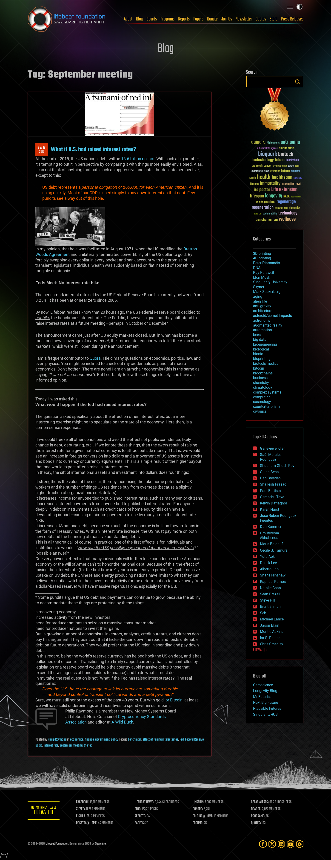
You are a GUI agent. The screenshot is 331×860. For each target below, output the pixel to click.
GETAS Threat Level (43, 811)
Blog (139, 19)
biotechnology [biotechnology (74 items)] (263, 160)
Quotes (261, 19)
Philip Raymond (57, 740)
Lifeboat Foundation (57, 843)
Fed (182, 740)
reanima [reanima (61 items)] (269, 202)
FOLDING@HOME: (203, 816)
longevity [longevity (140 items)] (273, 196)
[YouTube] (290, 844)
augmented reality (267, 325)
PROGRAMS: (258, 816)
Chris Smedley (271, 644)
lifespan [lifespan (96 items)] (257, 196)
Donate (212, 19)
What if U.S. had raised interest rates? (93, 149)
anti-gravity (262, 306)
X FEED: (80, 809)
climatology (262, 387)
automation (262, 330)
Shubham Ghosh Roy (277, 465)
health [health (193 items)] (264, 177)
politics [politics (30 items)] (259, 202)
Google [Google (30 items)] (252, 178)
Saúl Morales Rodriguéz (270, 457)
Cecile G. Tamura (274, 550)
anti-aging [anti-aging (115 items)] (290, 142)
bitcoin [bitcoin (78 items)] (280, 160)
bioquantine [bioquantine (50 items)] (286, 148)
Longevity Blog (265, 691)
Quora (95, 358)
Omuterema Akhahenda (269, 535)
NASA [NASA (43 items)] (286, 197)
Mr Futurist (262, 697)
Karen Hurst (269, 509)
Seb (263, 613)
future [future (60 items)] (285, 171)
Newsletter (244, 19)
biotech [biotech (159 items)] (285, 154)
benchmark (134, 740)
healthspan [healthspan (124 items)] (282, 177)
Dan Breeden (270, 478)
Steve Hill (267, 600)
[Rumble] (299, 844)
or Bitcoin (174, 700)
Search (297, 81)
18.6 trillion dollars (137, 158)
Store (273, 19)
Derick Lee (268, 563)
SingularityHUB (265, 714)
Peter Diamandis (266, 263)
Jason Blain (269, 625)
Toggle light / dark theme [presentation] (299, 7)
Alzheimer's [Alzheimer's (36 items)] (273, 143)
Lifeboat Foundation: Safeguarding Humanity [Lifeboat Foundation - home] (67, 19)
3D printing (262, 253)
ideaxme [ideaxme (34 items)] (254, 184)
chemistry (261, 382)
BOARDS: (256, 809)
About (128, 19)
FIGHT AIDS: (83, 816)
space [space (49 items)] (258, 213)
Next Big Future (265, 702)
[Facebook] (263, 844)
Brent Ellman (270, 606)
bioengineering (265, 344)
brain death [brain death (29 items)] (257, 166)
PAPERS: (139, 823)
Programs (167, 19)
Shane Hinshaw (272, 575)
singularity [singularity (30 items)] (294, 208)
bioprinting (262, 358)
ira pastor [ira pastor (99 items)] (262, 189)
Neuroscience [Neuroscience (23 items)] (296, 197)
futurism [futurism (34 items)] (295, 171)
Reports (184, 19)
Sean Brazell (270, 594)
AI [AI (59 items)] (264, 143)
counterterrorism (266, 406)
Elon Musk (261, 277)
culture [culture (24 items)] (291, 166)
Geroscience (263, 685)
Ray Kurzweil (263, 272)
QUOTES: (256, 823)
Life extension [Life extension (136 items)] (284, 190)
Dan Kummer (270, 526)
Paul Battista (270, 491)
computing (262, 397)
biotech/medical (266, 363)
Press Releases (292, 19)
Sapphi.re (100, 843)
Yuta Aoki (268, 556)
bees (257, 335)
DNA (256, 268)
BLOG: (137, 809)
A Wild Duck (122, 722)
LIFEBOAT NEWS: (144, 802)
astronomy (262, 320)
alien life (260, 301)
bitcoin (258, 368)
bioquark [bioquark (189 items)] (267, 154)
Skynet (258, 287)
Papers (198, 19)
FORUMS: (198, 823)
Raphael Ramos (273, 581)
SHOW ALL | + (260, 650)
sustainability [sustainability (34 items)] (270, 214)
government (102, 740)
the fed (88, 746)
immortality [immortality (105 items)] (270, 183)
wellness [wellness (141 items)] (287, 219)
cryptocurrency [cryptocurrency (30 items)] (280, 166)
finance (89, 740)
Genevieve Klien (272, 448)
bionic (258, 354)
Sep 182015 (42, 150)
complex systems (267, 392)
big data (259, 339)
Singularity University (270, 282)
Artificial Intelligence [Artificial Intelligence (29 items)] (267, 148)
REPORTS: (140, 816)
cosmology (262, 402)
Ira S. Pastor (270, 638)
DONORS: (198, 809)
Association (76, 722)
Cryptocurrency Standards (142, 716)
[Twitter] (272, 844)
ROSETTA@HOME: (86, 823)
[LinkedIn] (281, 844)
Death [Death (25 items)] (297, 166)
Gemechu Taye (272, 497)
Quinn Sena (269, 472)
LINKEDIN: (198, 802)
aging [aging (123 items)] (256, 142)
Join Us (226, 19)
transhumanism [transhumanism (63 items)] (267, 219)
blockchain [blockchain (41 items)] (292, 160)
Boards (151, 19)
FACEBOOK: (82, 802)
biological (261, 349)
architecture (262, 311)
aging (257, 296)
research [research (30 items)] (279, 208)
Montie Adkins (271, 631)
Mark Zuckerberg (266, 292)
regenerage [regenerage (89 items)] (286, 201)
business (260, 378)
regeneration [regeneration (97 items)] (263, 207)
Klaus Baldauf (271, 544)
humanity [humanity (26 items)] (298, 178)
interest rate (51, 746)
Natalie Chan (270, 588)
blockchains (263, 373)
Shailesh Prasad (273, 484)
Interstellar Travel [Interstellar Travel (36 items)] (291, 184)
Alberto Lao (269, 569)
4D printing (262, 258)
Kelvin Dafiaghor (273, 503)
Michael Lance (272, 619)
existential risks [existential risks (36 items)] (260, 171)
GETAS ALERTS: (260, 802)
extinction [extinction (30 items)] (275, 171)
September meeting (71, 746)
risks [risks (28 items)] (286, 208)
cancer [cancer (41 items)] (267, 166)
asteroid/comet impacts (272, 315)
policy (114, 740)
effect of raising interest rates (160, 740)
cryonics (260, 411)
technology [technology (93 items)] (287, 213)
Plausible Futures (267, 708)
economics (76, 740)
